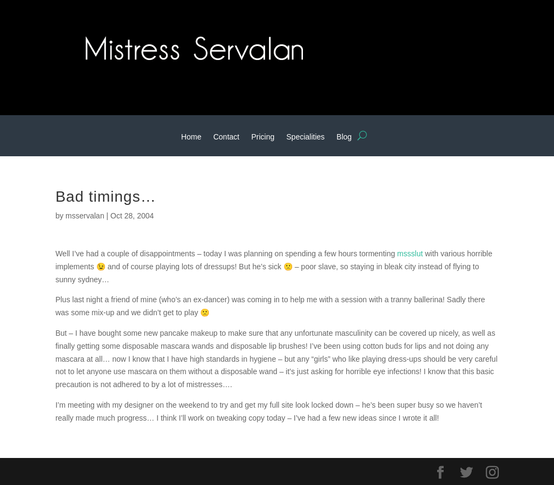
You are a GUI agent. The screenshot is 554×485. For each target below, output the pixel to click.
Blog (344, 137)
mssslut (410, 253)
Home (191, 137)
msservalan (84, 215)
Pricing (262, 137)
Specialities (305, 137)
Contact (226, 137)
